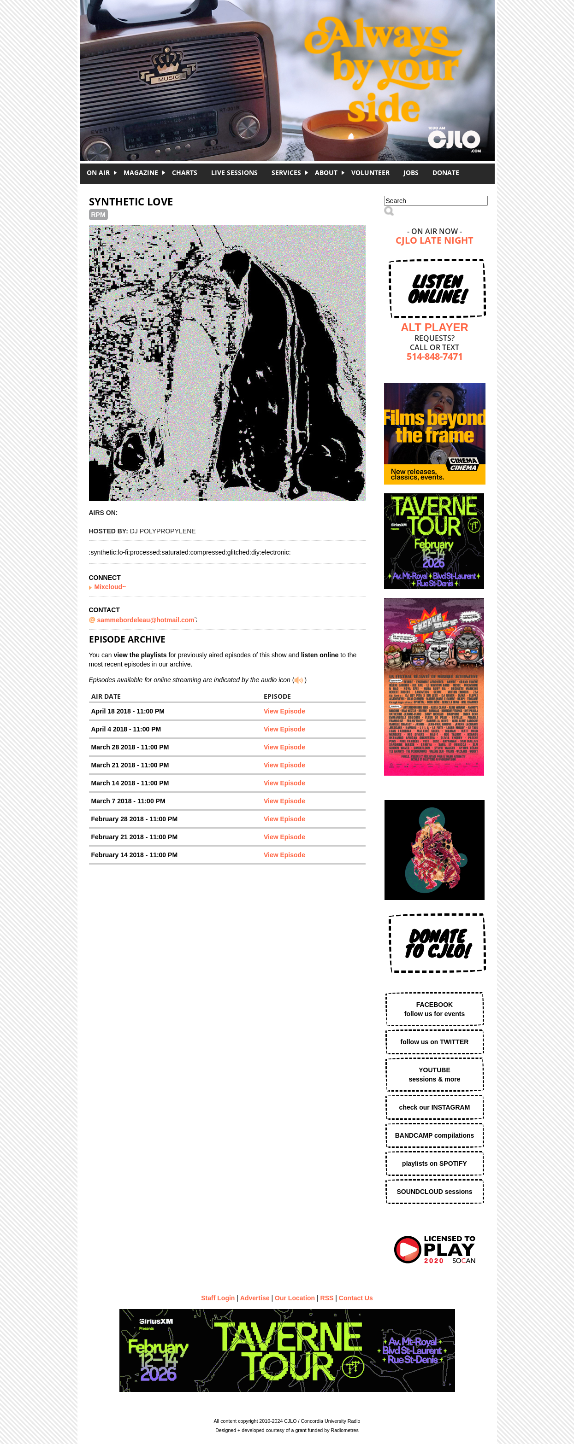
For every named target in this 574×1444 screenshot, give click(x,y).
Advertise (255, 1298)
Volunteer (370, 172)
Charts (184, 172)
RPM (98, 214)
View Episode (284, 711)
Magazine (141, 172)
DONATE (445, 172)
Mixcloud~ (110, 586)
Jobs (411, 172)
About (326, 172)
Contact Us (356, 1298)
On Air (98, 172)
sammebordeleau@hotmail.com (146, 620)
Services (286, 172)
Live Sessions (234, 172)
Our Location (295, 1298)
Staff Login (218, 1298)
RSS (327, 1298)
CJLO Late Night (434, 241)
